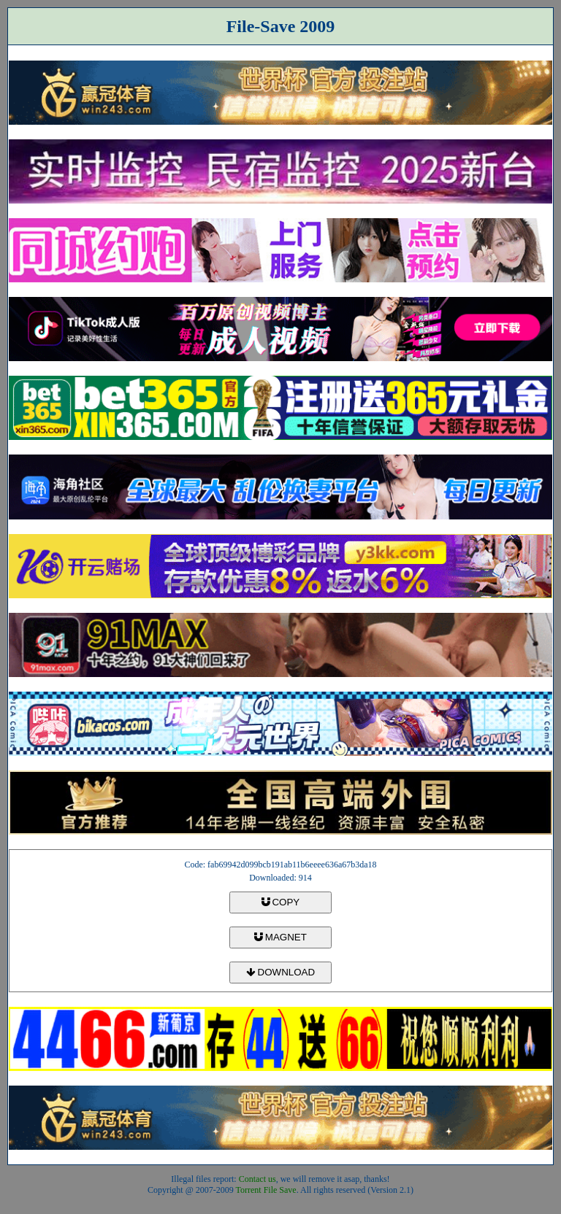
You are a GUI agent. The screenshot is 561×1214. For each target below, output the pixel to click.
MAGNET (280, 937)
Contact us (257, 1179)
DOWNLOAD (280, 972)
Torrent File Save (266, 1190)
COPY (280, 902)
